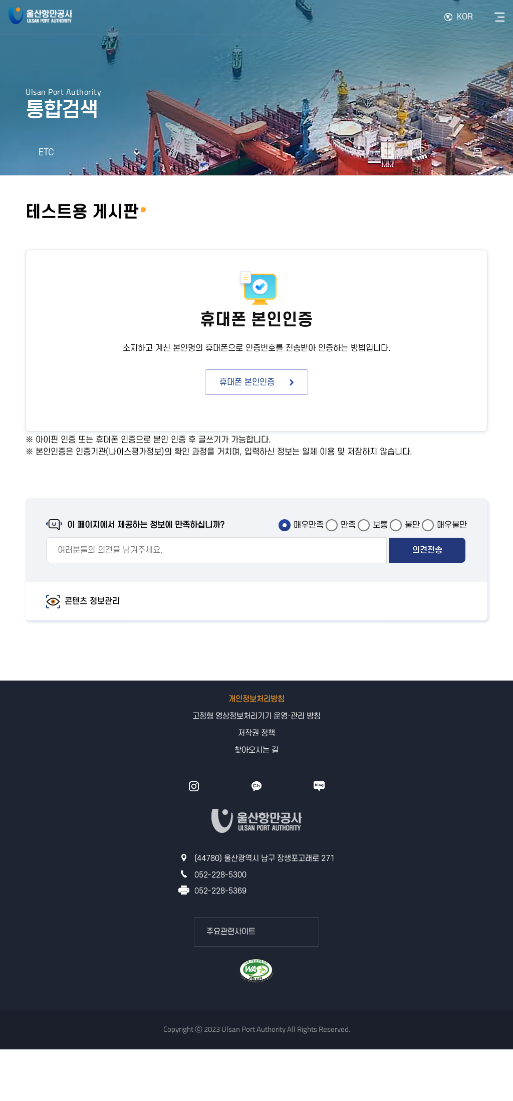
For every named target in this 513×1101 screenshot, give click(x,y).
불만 (412, 525)
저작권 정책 (256, 733)
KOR (465, 17)
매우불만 (452, 525)
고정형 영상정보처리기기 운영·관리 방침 (256, 716)
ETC (46, 152)
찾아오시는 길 (256, 750)
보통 (380, 525)
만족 (348, 525)
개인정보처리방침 (256, 699)
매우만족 (309, 525)
